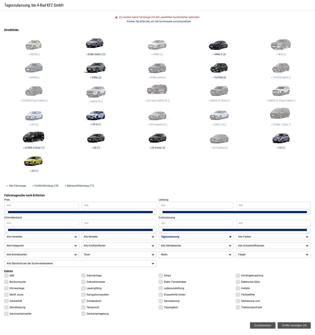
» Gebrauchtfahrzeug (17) (79, 185)
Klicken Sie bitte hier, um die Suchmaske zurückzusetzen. (159, 21)
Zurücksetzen (262, 325)
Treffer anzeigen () (294, 325)
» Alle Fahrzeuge (16, 185)
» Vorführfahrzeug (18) (45, 185)
